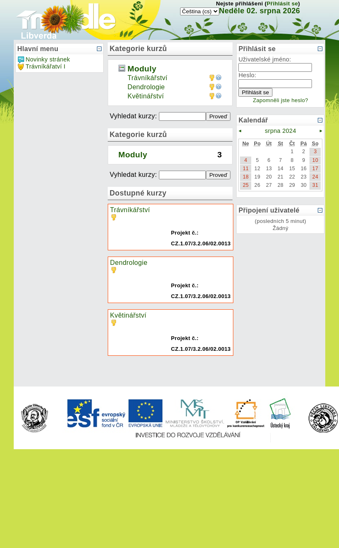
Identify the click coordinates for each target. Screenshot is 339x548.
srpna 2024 (280, 130)
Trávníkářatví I (46, 66)
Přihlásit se (282, 3)
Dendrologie (146, 87)
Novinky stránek (48, 59)
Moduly (142, 68)
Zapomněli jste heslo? (280, 100)
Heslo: (247, 75)
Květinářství (146, 96)
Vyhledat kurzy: (134, 116)
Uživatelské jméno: (264, 59)
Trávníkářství (148, 77)
